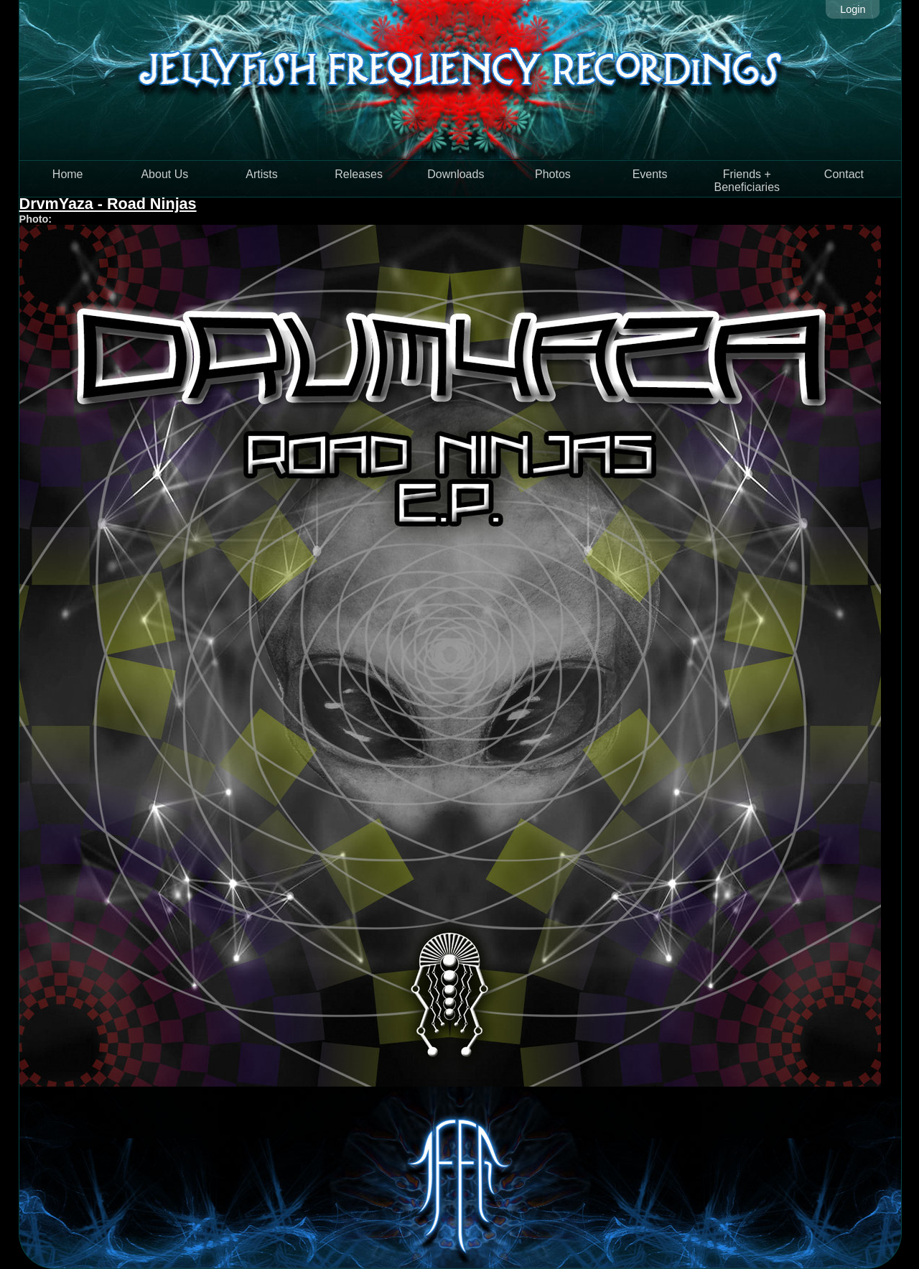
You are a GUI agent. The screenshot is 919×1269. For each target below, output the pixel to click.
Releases (359, 174)
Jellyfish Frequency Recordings (460, 80)
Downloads (455, 174)
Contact (844, 174)
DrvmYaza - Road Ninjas (108, 204)
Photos (553, 174)
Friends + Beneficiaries (747, 180)
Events (650, 174)
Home (67, 174)
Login (852, 9)
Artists (261, 174)
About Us (164, 174)
